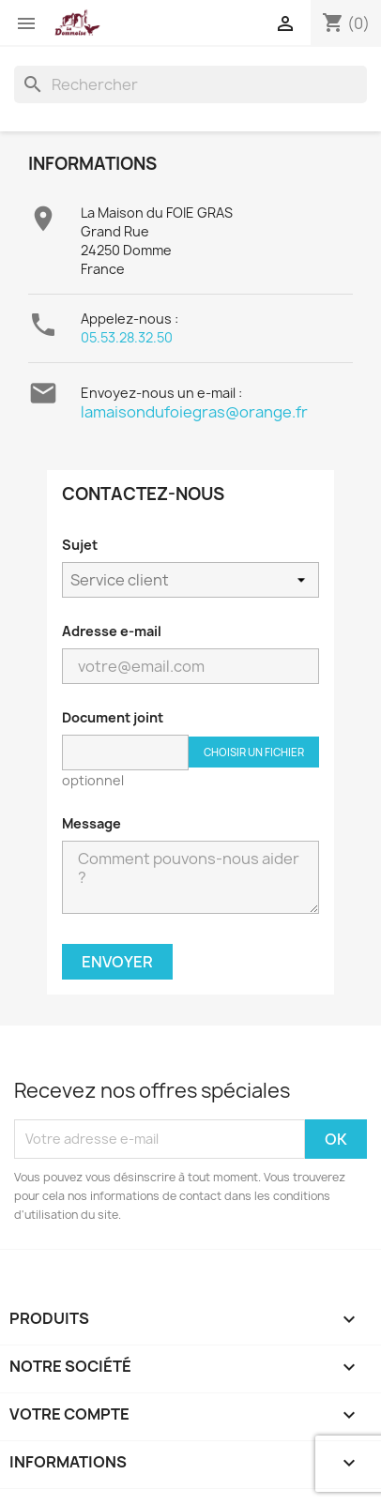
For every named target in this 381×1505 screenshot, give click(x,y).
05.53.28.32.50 (127, 337)
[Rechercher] (190, 84)
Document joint (112, 717)
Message (91, 823)
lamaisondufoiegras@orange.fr (194, 412)
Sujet (80, 545)
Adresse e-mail (111, 631)
